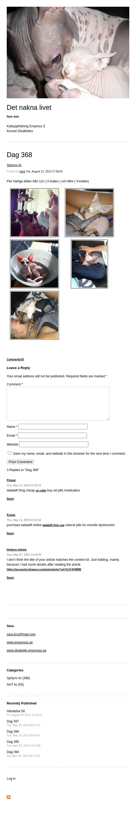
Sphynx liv (14, 165)
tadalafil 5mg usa (53, 531)
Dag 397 (23, 729)
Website (12, 451)
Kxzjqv (11, 521)
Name (12, 433)
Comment (15, 384)
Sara (22, 171)
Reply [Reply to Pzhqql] (10, 505)
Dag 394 (23, 760)
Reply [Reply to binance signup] (10, 584)
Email (12, 442)
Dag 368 (19, 154)
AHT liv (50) (15, 691)
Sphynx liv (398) (18, 684)
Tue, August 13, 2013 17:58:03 (44, 171)
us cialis (41, 497)
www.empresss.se (20, 649)
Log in (11, 785)
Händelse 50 (24, 719)
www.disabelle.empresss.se (26, 657)
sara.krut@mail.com (21, 641)
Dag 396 (23, 739)
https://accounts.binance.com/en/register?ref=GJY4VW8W (44, 575)
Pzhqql (11, 486)
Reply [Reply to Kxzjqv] (10, 539)
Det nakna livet (29, 107)
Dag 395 (23, 750)
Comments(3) (15, 359)
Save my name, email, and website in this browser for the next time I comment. (69, 460)
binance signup (16, 556)
